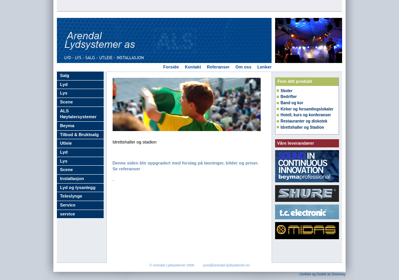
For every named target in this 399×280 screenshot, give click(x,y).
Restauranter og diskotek (304, 121)
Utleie (66, 143)
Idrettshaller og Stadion (302, 127)
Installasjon (72, 178)
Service (68, 205)
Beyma (67, 125)
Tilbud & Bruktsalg (79, 134)
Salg (64, 75)
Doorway (339, 274)
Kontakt (193, 67)
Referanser (218, 67)
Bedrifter (289, 96)
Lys (63, 93)
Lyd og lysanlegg (77, 187)
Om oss (243, 67)
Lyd (63, 84)
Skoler (287, 91)
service (67, 214)
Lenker (264, 67)
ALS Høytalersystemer (78, 113)
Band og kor (292, 103)
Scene (66, 102)
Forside (171, 67)
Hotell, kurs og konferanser (306, 115)
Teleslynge (71, 196)
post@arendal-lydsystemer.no (226, 265)
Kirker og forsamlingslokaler (307, 109)
